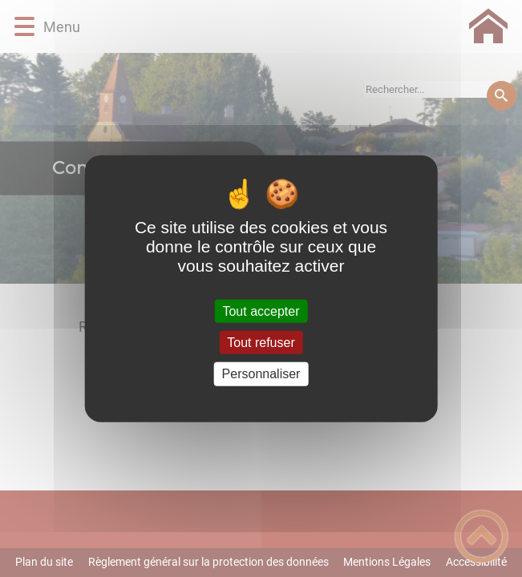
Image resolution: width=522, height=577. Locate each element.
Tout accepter (260, 311)
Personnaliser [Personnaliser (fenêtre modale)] (261, 374)
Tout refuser (260, 342)
